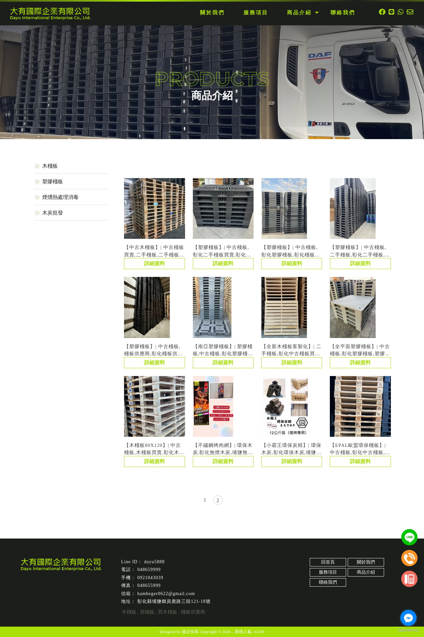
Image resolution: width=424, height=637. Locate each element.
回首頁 (328, 562)
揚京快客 (190, 631)
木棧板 (50, 166)
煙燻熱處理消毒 (60, 197)
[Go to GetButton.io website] (408, 630)
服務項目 (328, 572)
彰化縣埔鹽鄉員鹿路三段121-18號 (174, 601)
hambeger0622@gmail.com (166, 593)
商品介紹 (366, 572)
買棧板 (147, 612)
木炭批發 (52, 212)
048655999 (149, 585)
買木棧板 (167, 612)
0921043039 (150, 577)
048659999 (149, 569)
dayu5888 (154, 561)
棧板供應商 (193, 612)
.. (233, 631)
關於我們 (366, 562)
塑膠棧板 (52, 181)
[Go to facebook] (408, 618)
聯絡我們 (328, 582)
